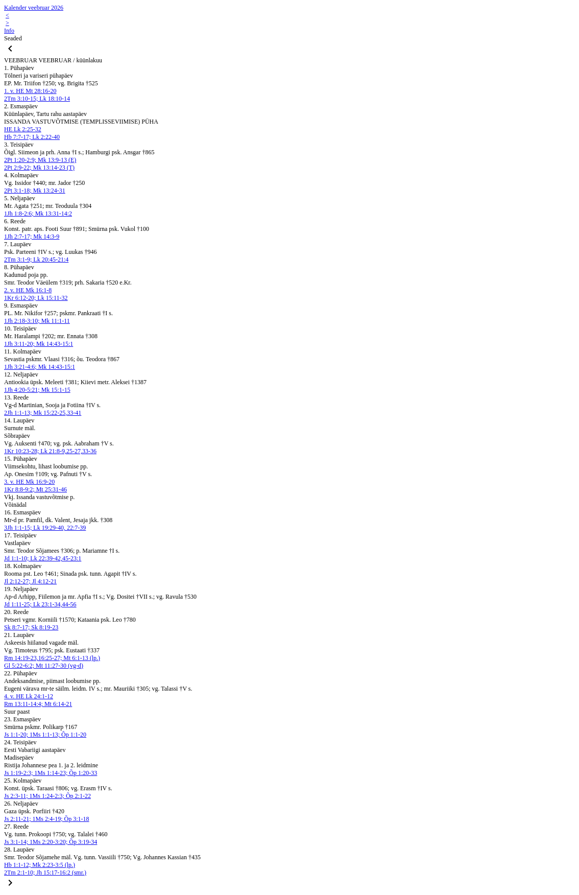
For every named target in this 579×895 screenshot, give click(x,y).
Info (9, 30)
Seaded (13, 38)
